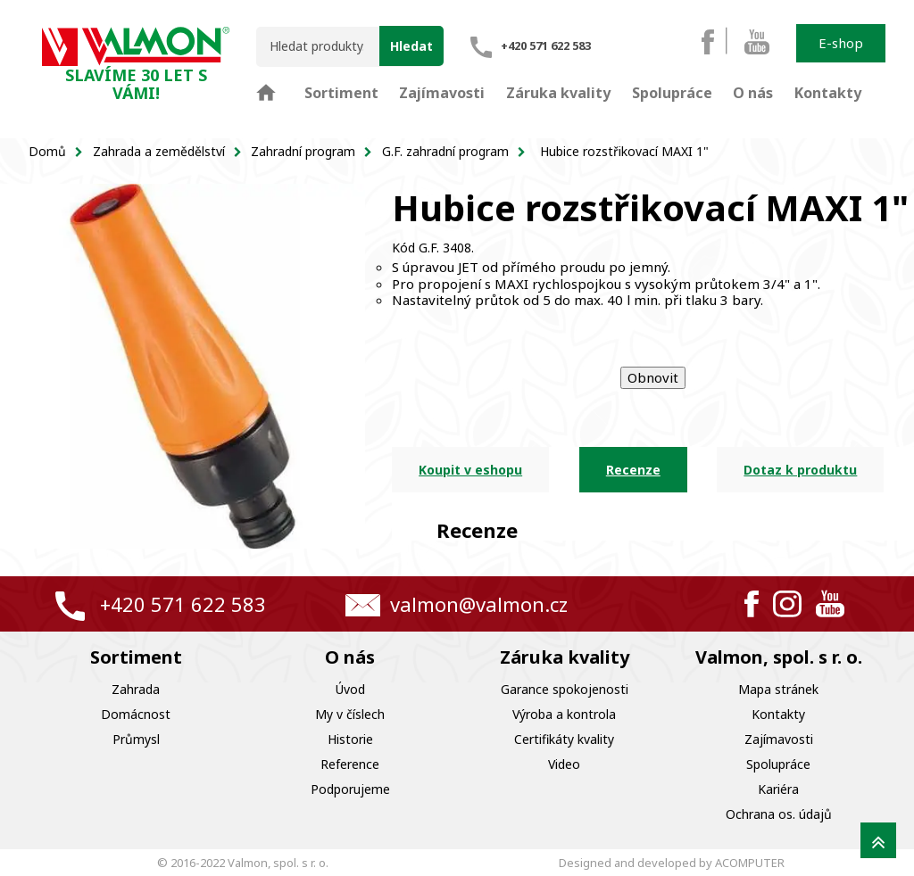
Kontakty (778, 714)
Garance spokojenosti (564, 689)
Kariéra (778, 789)
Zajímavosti (778, 739)
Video (564, 764)
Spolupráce (778, 764)
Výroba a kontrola (564, 714)
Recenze (633, 469)
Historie (350, 739)
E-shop (840, 43)
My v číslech (350, 714)
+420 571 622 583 (183, 604)
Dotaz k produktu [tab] (800, 469)
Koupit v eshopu (470, 469)
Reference (349, 764)
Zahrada (136, 689)
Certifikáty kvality (564, 739)
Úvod (350, 689)
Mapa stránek (778, 689)
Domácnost (135, 714)
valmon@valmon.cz (479, 604)
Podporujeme (350, 789)
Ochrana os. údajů (779, 814)
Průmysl (136, 739)
